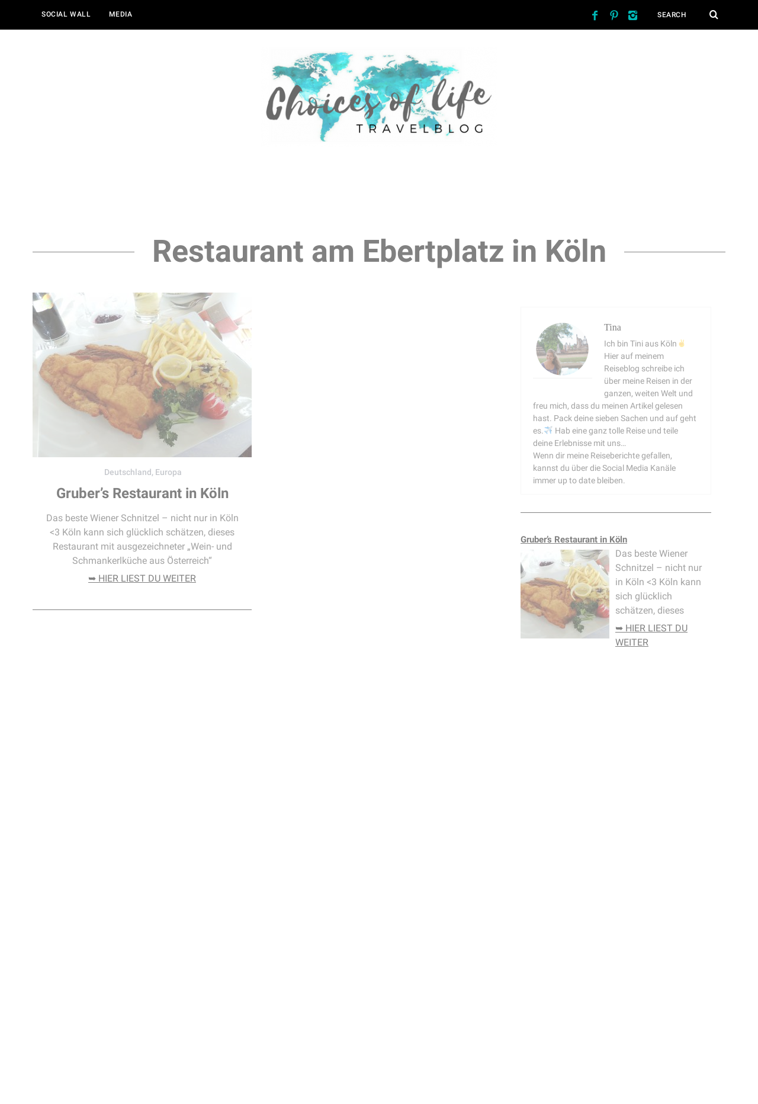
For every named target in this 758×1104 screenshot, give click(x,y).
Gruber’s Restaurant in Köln (142, 493)
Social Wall (66, 14)
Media (121, 14)
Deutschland (128, 472)
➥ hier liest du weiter (142, 578)
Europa (168, 472)
